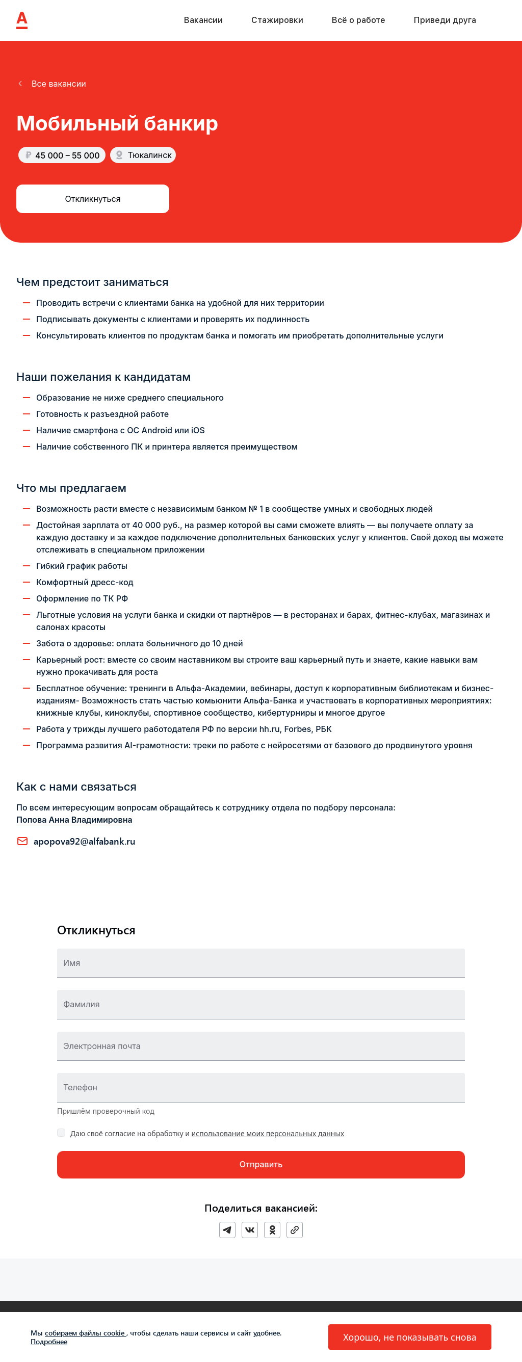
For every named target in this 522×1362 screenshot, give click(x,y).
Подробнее (49, 1341)
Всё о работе (358, 20)
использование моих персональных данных (268, 1133)
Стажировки (277, 20)
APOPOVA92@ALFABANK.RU (85, 841)
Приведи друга (445, 20)
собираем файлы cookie (85, 1333)
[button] (51, 83)
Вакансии (203, 20)
